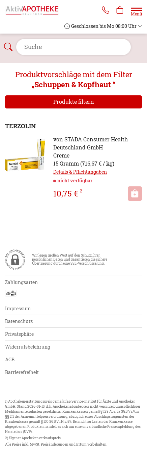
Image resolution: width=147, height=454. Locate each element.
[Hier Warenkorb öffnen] (120, 11)
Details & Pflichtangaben (80, 172)
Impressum (18, 308)
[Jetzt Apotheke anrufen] (105, 11)
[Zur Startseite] (34, 10)
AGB (9, 359)
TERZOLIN (20, 126)
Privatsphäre (19, 334)
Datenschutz (19, 321)
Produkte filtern (73, 101)
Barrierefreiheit (22, 372)
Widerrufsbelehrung (27, 347)
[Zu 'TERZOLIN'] (25, 155)
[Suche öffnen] (73, 47)
